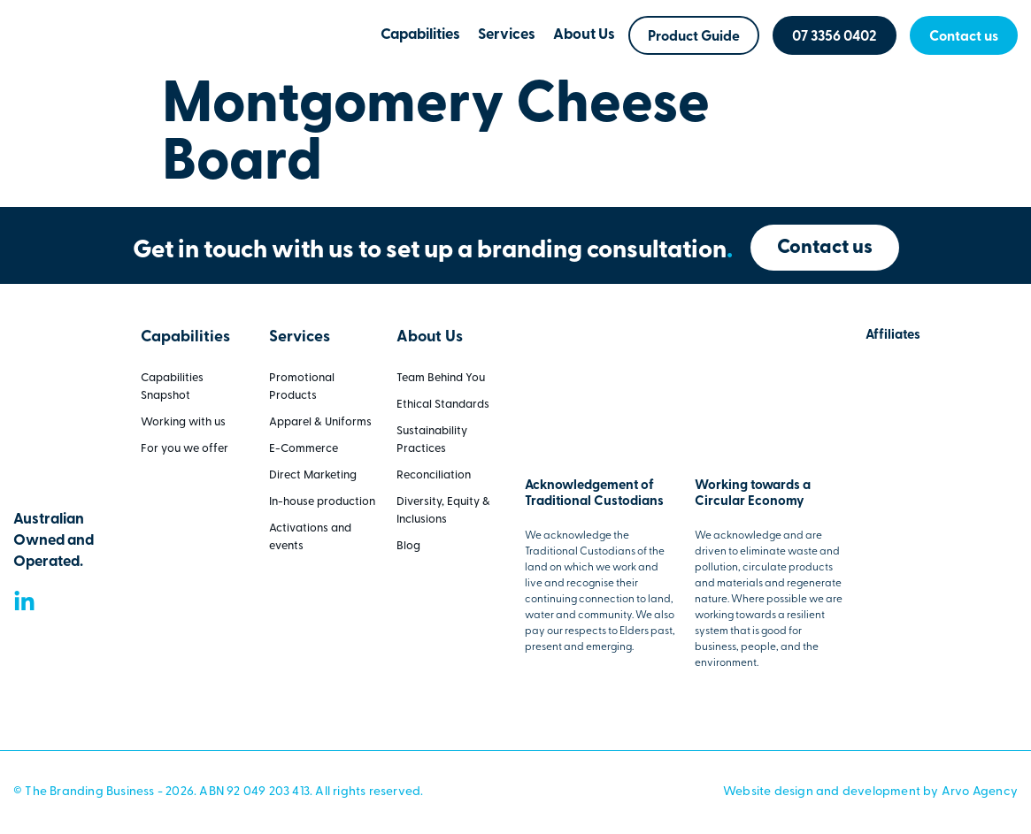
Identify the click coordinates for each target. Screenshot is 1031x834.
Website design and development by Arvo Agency (870, 792)
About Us (584, 34)
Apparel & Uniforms (320, 422)
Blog (408, 546)
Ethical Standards (442, 404)
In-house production (322, 502)
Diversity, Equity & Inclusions (443, 510)
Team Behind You (440, 378)
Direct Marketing (313, 475)
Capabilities (420, 34)
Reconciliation (433, 475)
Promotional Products (302, 387)
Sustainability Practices (431, 440)
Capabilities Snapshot (172, 387)
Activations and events (310, 537)
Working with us (183, 422)
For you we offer (184, 449)
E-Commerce (303, 449)
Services (506, 34)
